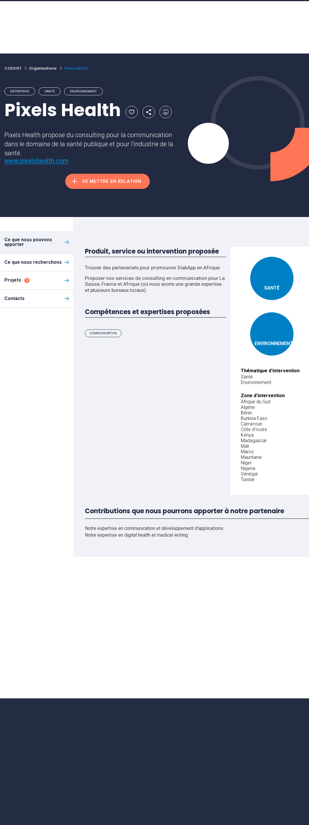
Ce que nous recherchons (33, 262)
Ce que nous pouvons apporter (28, 242)
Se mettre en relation (111, 181)
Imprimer (165, 112)
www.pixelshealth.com (36, 161)
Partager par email (149, 112)
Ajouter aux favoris (132, 112)
